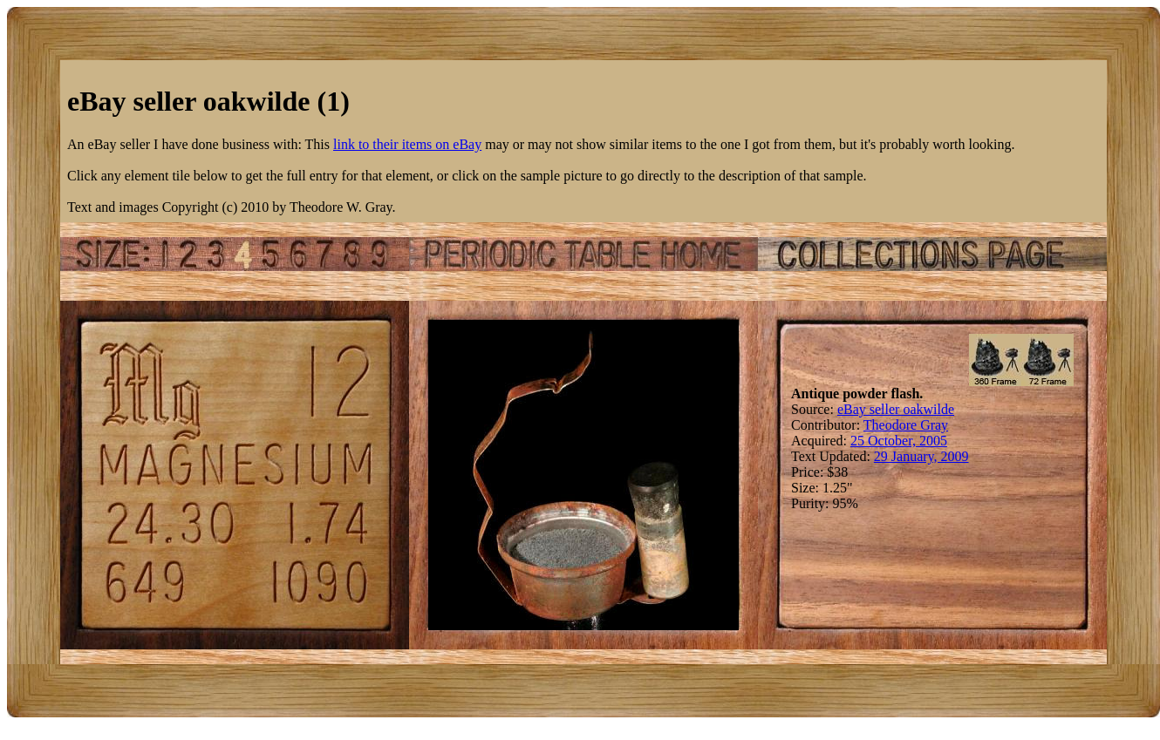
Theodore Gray (905, 425)
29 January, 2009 (921, 456)
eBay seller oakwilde (895, 409)
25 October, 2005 (898, 440)
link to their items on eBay (407, 144)
